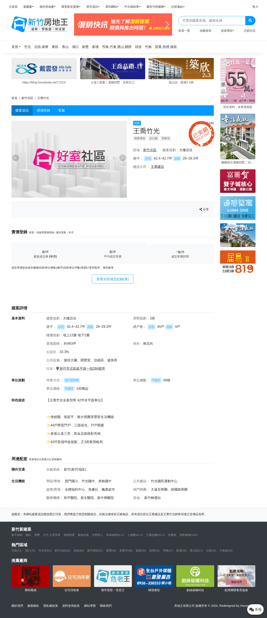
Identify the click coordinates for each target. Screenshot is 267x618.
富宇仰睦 (16, 534)
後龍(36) (141, 550)
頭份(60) (79, 550)
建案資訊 (22, 110)
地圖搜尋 (205, 30)
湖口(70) (30, 550)
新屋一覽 (184, 30)
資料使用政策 (71, 605)
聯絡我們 (106, 605)
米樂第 (172, 534)
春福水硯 (83, 534)
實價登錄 (43, 110)
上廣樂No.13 (135, 534)
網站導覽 (90, 605)
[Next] (167, 24)
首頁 (14, 98)
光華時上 (97, 534)
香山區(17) (196, 550)
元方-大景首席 (51, 534)
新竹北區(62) (62, 550)
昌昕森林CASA (189, 534)
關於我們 (17, 605)
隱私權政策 (50, 605)
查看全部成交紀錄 (113, 279)
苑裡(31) (154, 550)
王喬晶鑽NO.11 (155, 534)
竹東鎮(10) (226, 550)
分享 (204, 209)
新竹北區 (27, 98)
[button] (17, 47)
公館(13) (211, 550)
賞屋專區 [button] (227, 30)
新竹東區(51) (95, 550)
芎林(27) (168, 550)
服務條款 (33, 605)
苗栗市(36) (126, 550)
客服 (61, 110)
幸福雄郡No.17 (115, 534)
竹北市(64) (45, 550)
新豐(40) (111, 550)
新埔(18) (181, 550)
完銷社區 (250, 30)
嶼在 (28, 534)
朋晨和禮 (69, 534)
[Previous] (79, 24)
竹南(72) (16, 550)
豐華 (37, 534)
